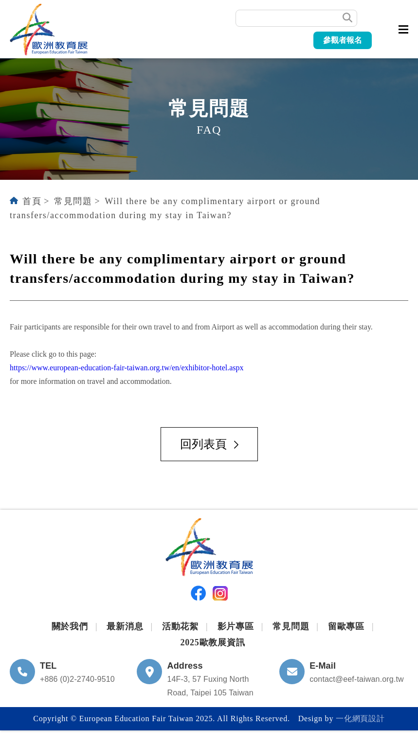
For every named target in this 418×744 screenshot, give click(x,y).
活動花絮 (180, 626)
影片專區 (236, 626)
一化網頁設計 (360, 718)
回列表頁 (209, 444)
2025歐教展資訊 (212, 642)
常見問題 (73, 201)
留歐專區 (346, 626)
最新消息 (125, 626)
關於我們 (70, 626)
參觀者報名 (342, 40)
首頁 (31, 201)
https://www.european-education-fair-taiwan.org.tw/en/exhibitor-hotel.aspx (127, 367)
